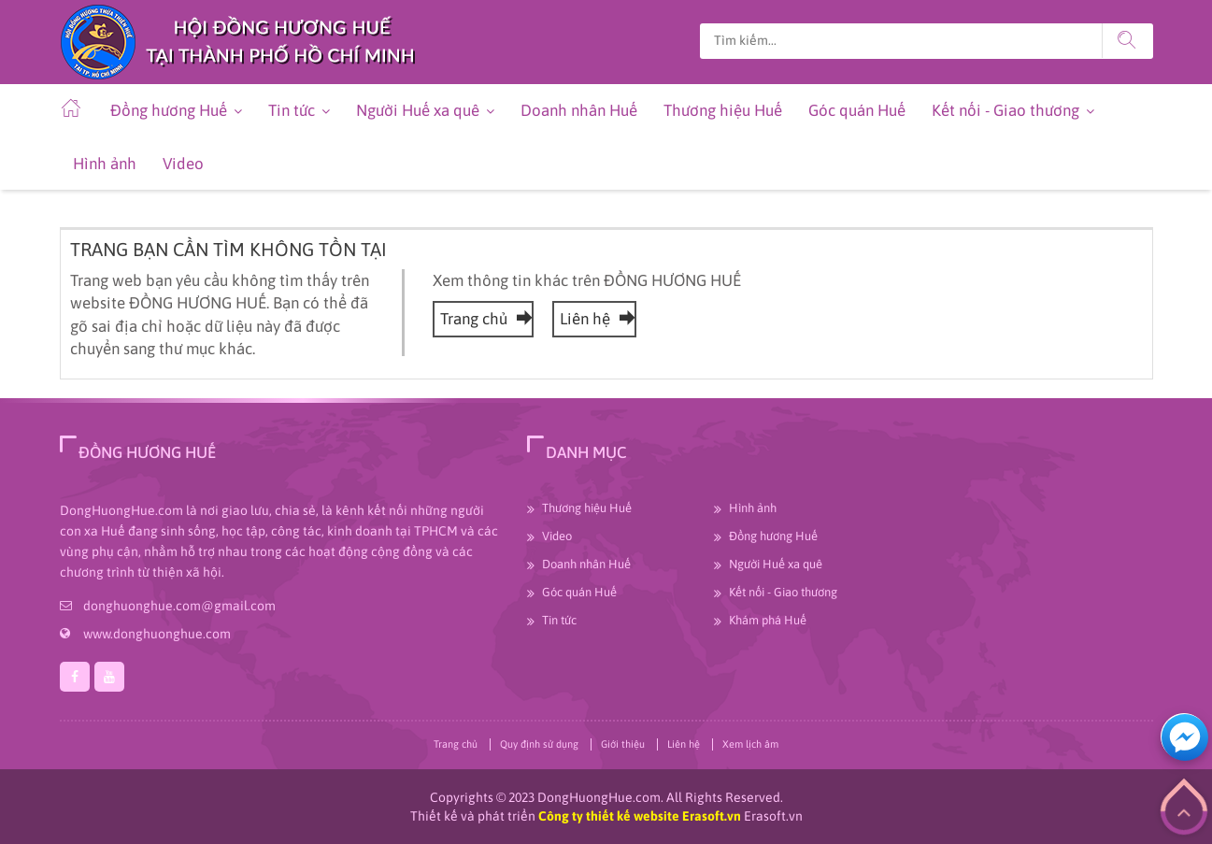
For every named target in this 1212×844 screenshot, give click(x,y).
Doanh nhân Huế (578, 110)
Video (183, 163)
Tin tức (291, 110)
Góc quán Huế (856, 110)
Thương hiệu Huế (722, 110)
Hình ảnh (104, 163)
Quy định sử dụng (539, 744)
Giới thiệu (623, 744)
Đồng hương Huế (168, 110)
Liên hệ (594, 318)
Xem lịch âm (750, 744)
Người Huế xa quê (417, 110)
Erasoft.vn (773, 815)
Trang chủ (483, 318)
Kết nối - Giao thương (1005, 110)
